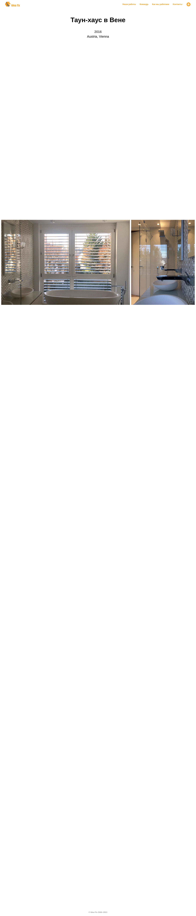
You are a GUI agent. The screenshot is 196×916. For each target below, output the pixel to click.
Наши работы (129, 4)
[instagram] (188, 4)
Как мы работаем (160, 4)
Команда (144, 4)
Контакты (177, 4)
